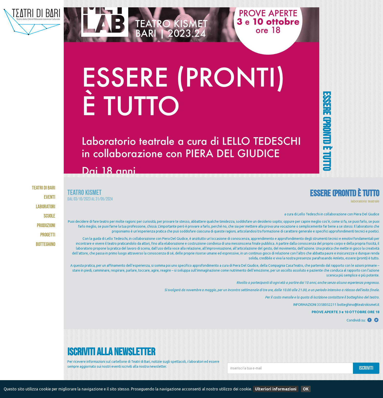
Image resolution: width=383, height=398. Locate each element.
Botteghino (45, 244)
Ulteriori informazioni (276, 389)
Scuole (49, 216)
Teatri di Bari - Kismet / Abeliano (32, 25)
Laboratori (45, 207)
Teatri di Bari (43, 188)
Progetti (47, 235)
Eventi (49, 197)
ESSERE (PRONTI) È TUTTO (344, 194)
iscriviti (366, 368)
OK (306, 389)
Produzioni (46, 226)
